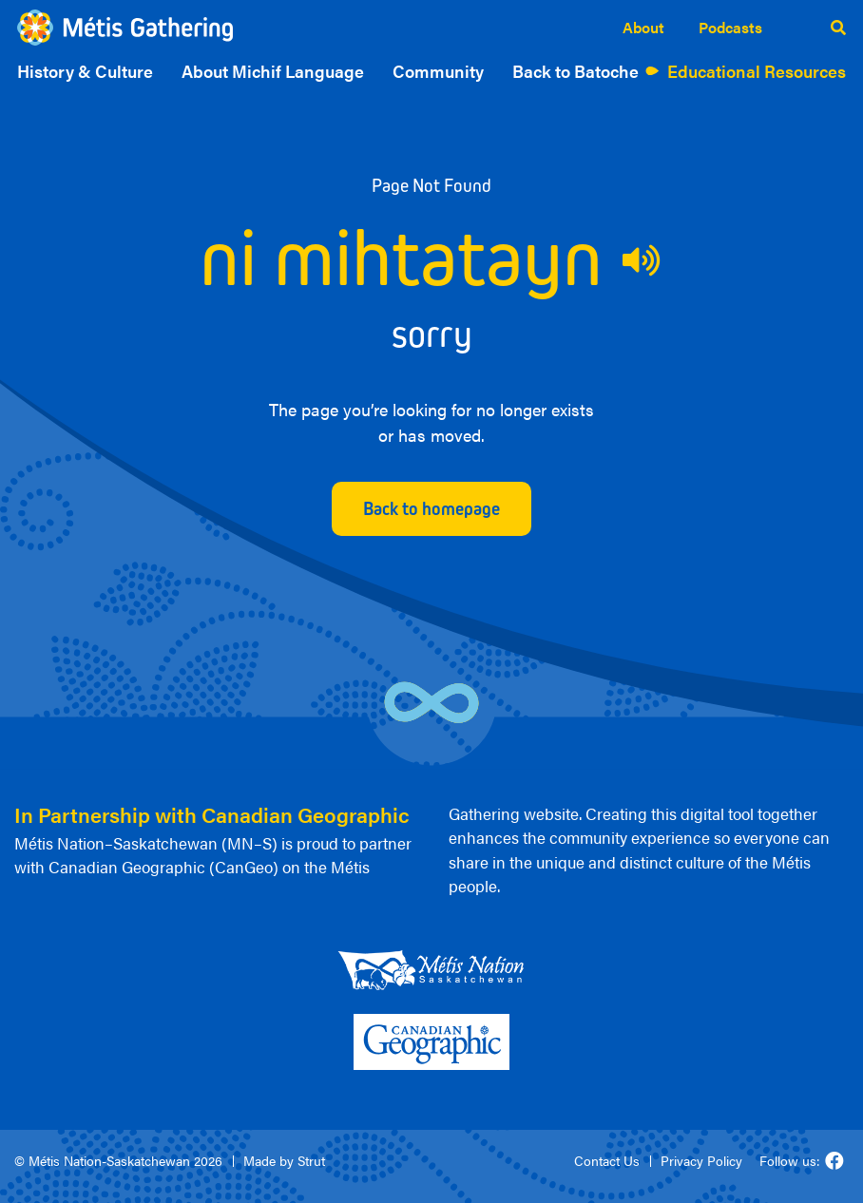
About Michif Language (273, 71)
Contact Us (607, 1160)
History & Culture (85, 71)
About (643, 27)
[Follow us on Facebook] (834, 1161)
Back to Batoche (575, 71)
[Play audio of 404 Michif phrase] (642, 260)
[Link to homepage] (125, 28)
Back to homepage (431, 509)
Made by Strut (284, 1160)
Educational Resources (756, 71)
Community (438, 71)
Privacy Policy (701, 1160)
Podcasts (730, 27)
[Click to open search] (838, 27)
